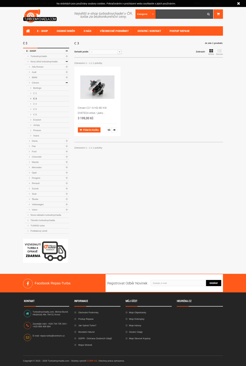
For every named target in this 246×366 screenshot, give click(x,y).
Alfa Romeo (37, 67)
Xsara (36, 135)
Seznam (219, 52)
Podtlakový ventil (38, 231)
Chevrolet (36, 157)
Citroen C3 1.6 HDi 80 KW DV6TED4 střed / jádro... (92, 110)
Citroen (35, 82)
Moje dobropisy (136, 319)
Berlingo (37, 88)
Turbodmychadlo (38, 56)
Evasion (37, 119)
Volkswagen (37, 204)
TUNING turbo (37, 225)
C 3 (35, 98)
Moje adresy (135, 325)
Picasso (37, 130)
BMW (34, 77)
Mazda (35, 162)
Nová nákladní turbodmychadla (45, 215)
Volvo (34, 209)
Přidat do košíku (89, 129)
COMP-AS (92, 361)
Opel (34, 172)
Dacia (34, 141)
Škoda (34, 199)
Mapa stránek (85, 345)
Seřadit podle (81, 51)
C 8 (35, 114)
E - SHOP (31, 51)
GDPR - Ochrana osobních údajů (95, 338)
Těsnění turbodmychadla (42, 220)
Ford (33, 151)
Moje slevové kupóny (140, 338)
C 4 (35, 104)
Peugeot (35, 178)
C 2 (35, 93)
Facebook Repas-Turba (28, 283)
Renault (35, 183)
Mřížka (211, 52)
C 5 (35, 109)
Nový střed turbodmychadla (44, 61)
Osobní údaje (136, 332)
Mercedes (36, 167)
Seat (33, 194)
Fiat (33, 146)
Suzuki (35, 188)
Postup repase (86, 319)
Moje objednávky (137, 312)
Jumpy (36, 125)
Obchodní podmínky (88, 312)
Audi (33, 72)
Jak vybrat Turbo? (87, 325)
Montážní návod (86, 332)
